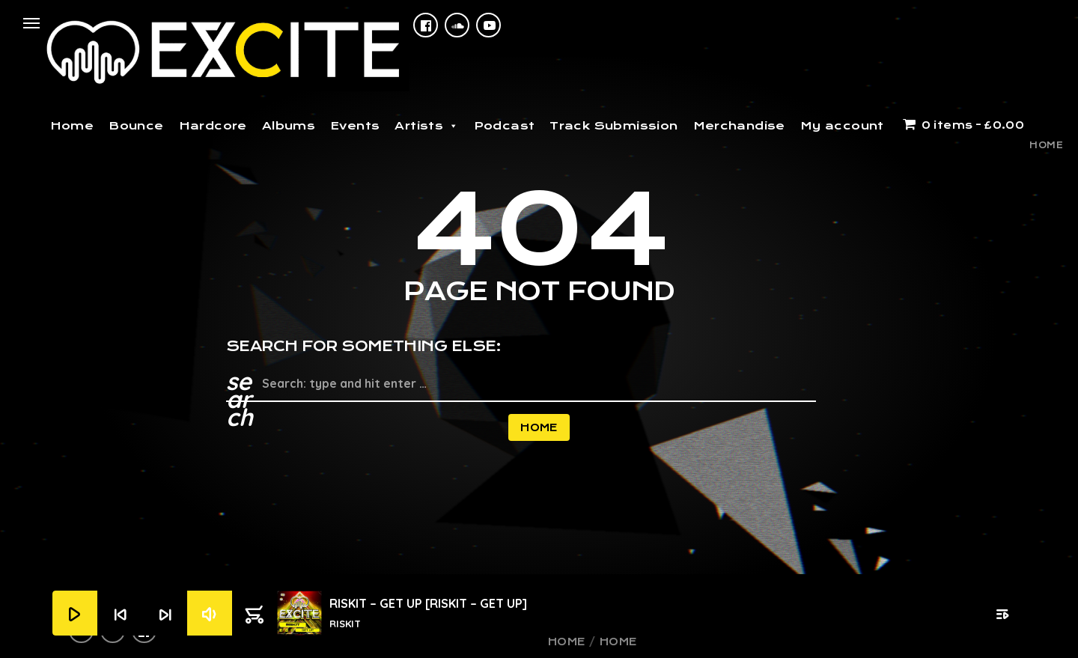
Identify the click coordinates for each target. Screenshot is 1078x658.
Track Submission (613, 125)
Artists (426, 126)
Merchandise (739, 125)
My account (842, 125)
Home (72, 125)
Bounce (136, 125)
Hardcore (213, 125)
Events (355, 125)
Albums (288, 125)
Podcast (504, 125)
